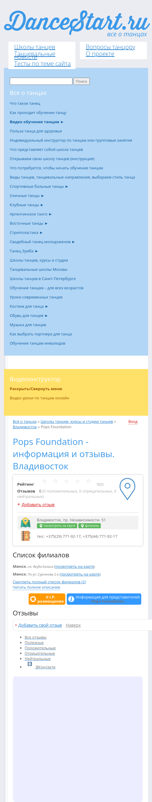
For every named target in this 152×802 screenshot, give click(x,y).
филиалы (89, 525)
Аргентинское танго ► (31, 214)
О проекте (100, 54)
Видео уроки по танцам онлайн (39, 398)
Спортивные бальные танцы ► (39, 186)
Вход (133, 421)
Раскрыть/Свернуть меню (36, 388)
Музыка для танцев (28, 324)
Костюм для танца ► (29, 306)
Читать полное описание (36, 587)
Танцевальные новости (34, 55)
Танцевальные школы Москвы (39, 269)
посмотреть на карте (57, 525)
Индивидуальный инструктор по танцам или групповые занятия (71, 140)
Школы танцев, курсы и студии (39, 260)
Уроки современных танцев (36, 297)
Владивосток (25, 426)
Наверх (73, 625)
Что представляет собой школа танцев (46, 149)
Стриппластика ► (26, 232)
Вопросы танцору (110, 47)
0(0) (72, 484)
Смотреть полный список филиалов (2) (49, 581)
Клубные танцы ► (27, 204)
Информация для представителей (108, 599)
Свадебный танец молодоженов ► (42, 241)
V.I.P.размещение (51, 599)
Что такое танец (25, 103)
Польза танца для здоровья (36, 131)
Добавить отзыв (38, 504)
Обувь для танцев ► (29, 315)
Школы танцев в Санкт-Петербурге (43, 278)
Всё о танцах (25, 421)
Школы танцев (34, 47)
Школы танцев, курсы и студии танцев (77, 421)
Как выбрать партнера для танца (41, 334)
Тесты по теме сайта (42, 64)
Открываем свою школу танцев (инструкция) (52, 158)
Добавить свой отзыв (40, 625)
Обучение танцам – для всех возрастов (46, 287)
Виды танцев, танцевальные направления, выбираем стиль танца (72, 177)
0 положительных (60, 491)
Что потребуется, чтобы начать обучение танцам (56, 168)
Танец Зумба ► (24, 251)
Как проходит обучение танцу (38, 112)
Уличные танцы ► (27, 195)
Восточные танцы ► (29, 223)
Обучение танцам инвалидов (37, 343)
